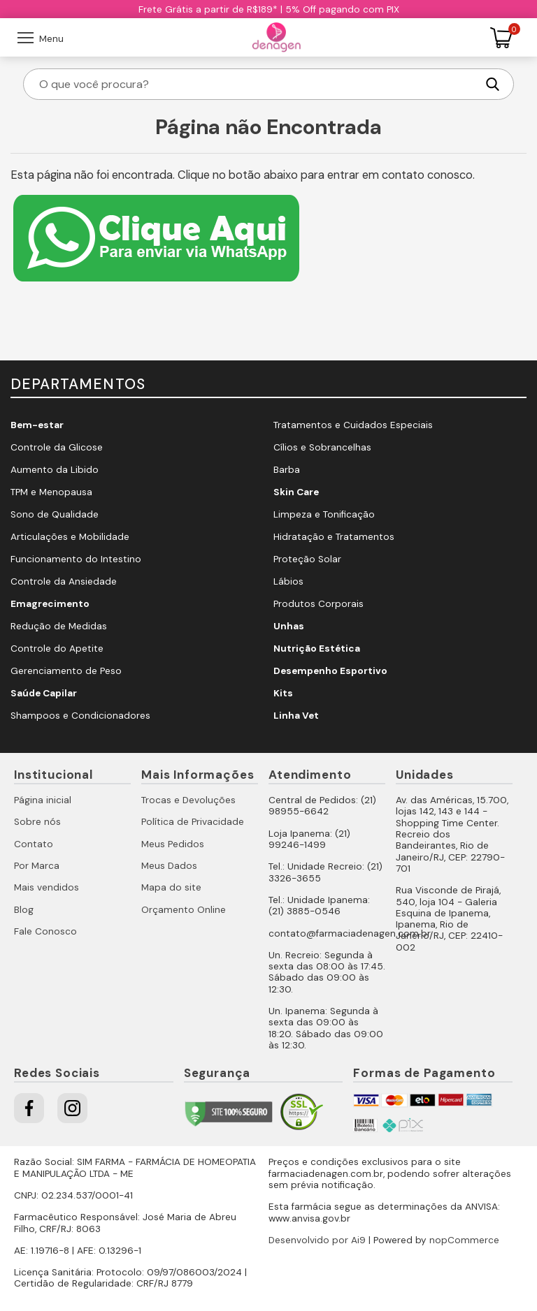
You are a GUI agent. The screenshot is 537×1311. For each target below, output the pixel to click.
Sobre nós (37, 822)
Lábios (288, 581)
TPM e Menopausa (51, 492)
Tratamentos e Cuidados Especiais (353, 425)
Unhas (288, 626)
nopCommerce (464, 1240)
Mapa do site (171, 887)
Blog (24, 910)
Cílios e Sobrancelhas (322, 447)
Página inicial (42, 800)
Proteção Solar (307, 559)
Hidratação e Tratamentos (333, 537)
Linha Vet (296, 716)
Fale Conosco (45, 931)
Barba (286, 470)
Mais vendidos (46, 887)
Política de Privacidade (192, 822)
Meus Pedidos (172, 844)
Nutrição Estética (316, 648)
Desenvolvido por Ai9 (317, 1240)
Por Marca (36, 866)
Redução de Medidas (58, 626)
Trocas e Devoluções (188, 800)
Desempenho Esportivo (330, 671)
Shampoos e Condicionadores (80, 716)
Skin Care (296, 492)
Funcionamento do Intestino (75, 559)
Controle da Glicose (56, 447)
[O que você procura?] (256, 84)
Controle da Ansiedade (63, 581)
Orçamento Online (183, 910)
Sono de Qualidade (54, 514)
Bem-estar (37, 425)
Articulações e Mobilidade (69, 537)
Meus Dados (169, 866)
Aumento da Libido (54, 470)
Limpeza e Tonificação (324, 514)
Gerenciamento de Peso (66, 671)
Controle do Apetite (56, 648)
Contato (33, 844)
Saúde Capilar (43, 693)
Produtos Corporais (318, 604)
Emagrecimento (50, 604)
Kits (283, 693)
